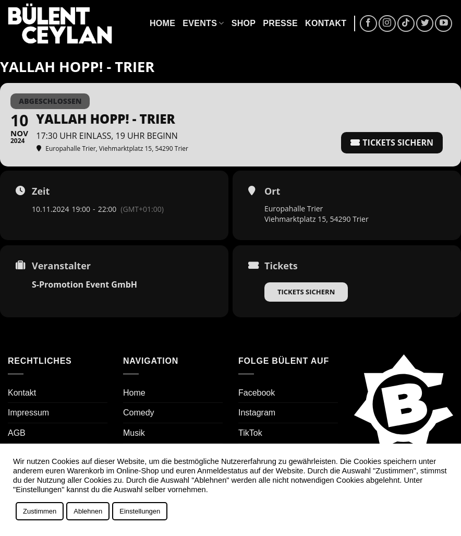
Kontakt (325, 23)
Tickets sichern (306, 291)
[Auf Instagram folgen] (387, 23)
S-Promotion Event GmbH (84, 284)
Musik (134, 432)
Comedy (138, 412)
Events (203, 23)
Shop (244, 23)
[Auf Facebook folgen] (368, 23)
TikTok (250, 432)
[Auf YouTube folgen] (443, 23)
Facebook (256, 392)
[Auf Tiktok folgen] (406, 23)
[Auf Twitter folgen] (424, 23)
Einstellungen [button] (139, 511)
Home (162, 23)
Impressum (28, 412)
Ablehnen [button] (88, 511)
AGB (17, 432)
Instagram (256, 412)
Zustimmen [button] (39, 511)
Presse (280, 23)
